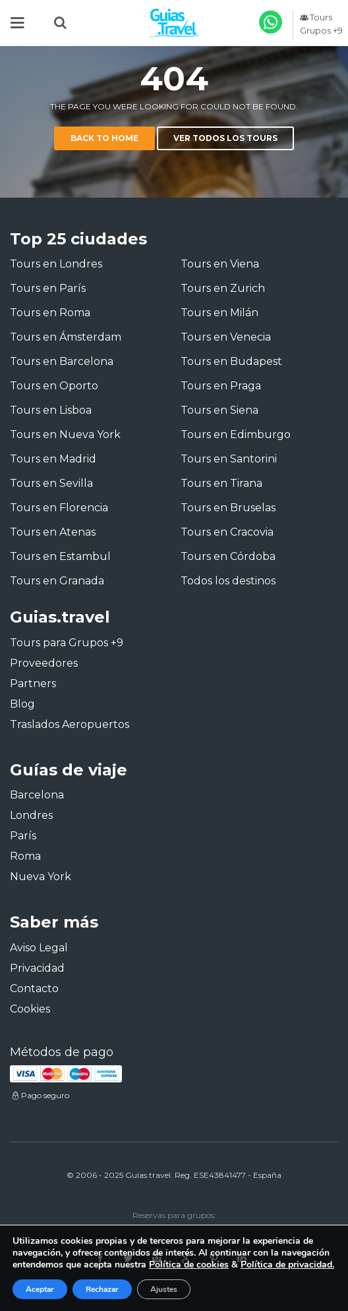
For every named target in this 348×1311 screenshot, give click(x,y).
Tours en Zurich (223, 288)
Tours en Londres (56, 264)
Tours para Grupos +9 (66, 642)
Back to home (104, 138)
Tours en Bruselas (228, 507)
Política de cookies (189, 1264)
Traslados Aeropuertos (69, 724)
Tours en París (48, 288)
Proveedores (44, 663)
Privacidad (37, 968)
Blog (22, 704)
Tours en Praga (221, 385)
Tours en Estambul (60, 556)
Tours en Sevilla (51, 483)
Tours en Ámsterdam (65, 337)
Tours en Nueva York (65, 434)
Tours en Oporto (54, 385)
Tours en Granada (57, 580)
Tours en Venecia (226, 337)
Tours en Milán (219, 312)
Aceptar (40, 1289)
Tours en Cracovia (227, 532)
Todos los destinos (228, 580)
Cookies (30, 1009)
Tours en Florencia (59, 507)
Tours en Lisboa (51, 410)
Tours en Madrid (53, 459)
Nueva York (40, 876)
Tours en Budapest (231, 361)
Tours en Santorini (229, 459)
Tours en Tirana (221, 483)
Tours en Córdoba (228, 556)
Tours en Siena (219, 410)
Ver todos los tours (225, 138)
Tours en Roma (50, 312)
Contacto (34, 988)
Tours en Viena (220, 264)
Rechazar (102, 1289)
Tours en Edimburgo (236, 434)
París (23, 835)
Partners (33, 683)
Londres (31, 815)
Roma (25, 856)
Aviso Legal (39, 947)
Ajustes (163, 1289)
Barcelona (37, 795)
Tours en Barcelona (61, 361)
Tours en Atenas (53, 532)
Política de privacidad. (287, 1264)
